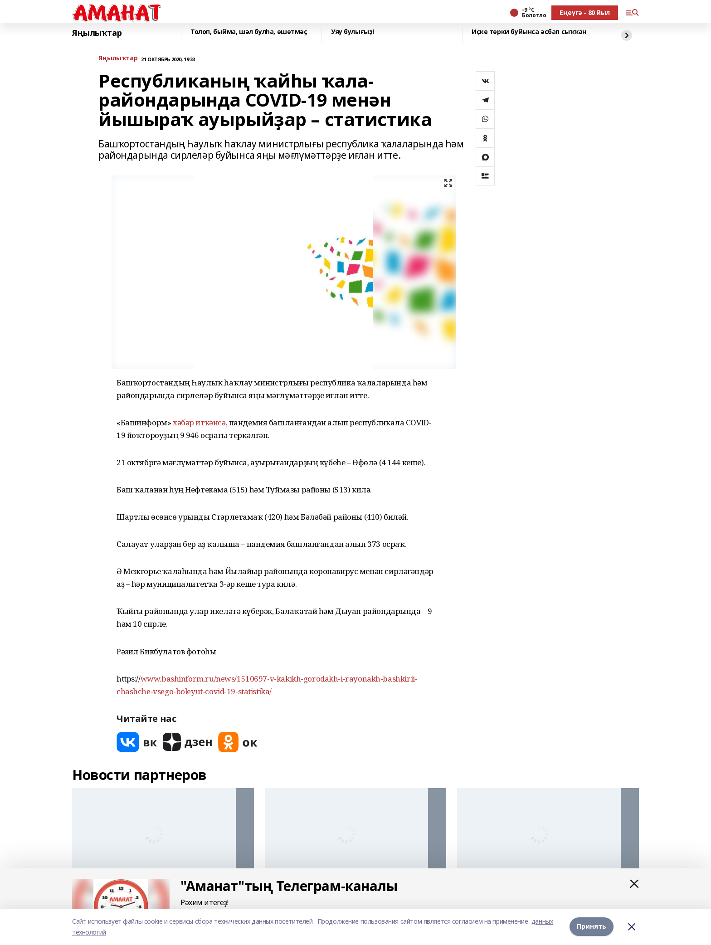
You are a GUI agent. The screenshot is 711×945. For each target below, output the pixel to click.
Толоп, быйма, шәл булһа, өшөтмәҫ (248, 32)
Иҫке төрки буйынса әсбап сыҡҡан (529, 32)
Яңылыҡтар (97, 33)
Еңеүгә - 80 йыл (585, 12)
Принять (591, 926)
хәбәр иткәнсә (199, 422)
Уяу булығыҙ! (352, 32)
